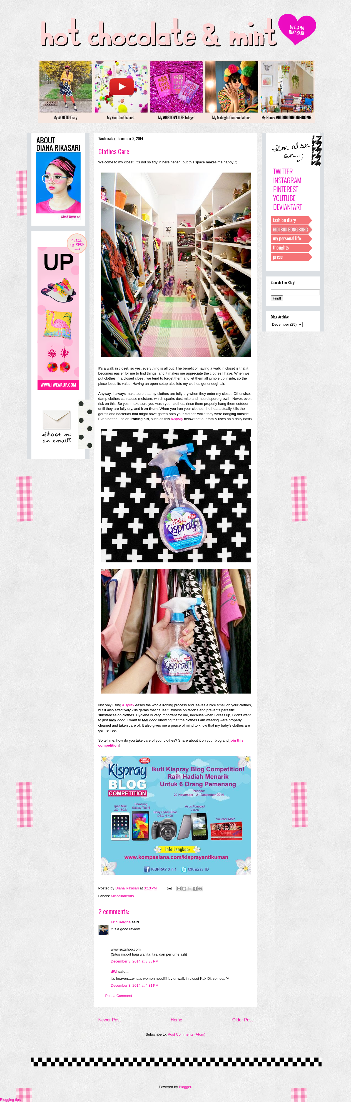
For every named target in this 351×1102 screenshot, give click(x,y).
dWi (114, 971)
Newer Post (109, 1020)
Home (176, 1020)
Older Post (242, 1020)
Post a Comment (118, 996)
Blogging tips (10, 1100)
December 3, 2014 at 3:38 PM (135, 961)
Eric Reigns (121, 922)
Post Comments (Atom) (186, 1034)
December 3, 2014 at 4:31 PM (135, 985)
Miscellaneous (122, 896)
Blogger (185, 1087)
